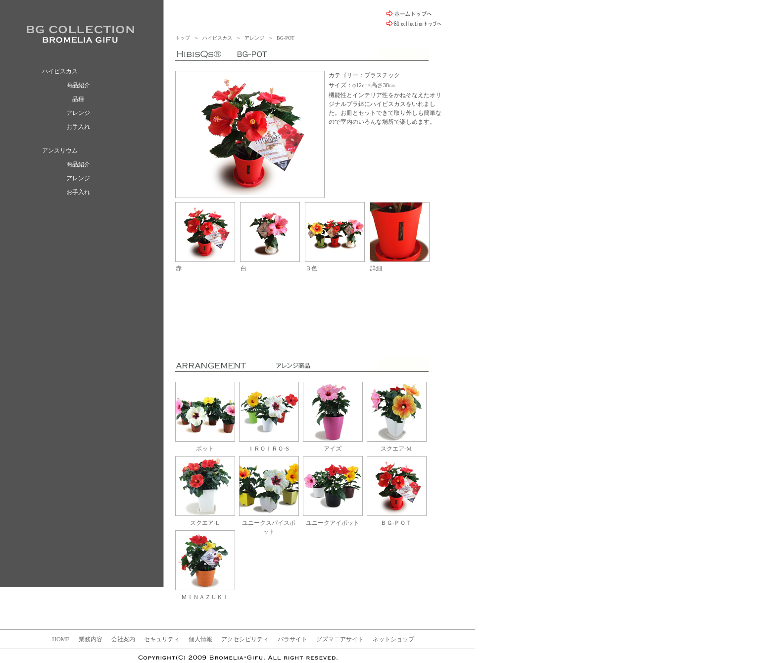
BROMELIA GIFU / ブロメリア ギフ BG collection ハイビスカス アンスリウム (80, 34)
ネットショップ (393, 639)
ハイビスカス (217, 38)
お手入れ (78, 126)
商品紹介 (78, 85)
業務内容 (90, 639)
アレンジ (78, 112)
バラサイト (292, 639)
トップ (182, 38)
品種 (78, 99)
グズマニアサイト (340, 639)
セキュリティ (162, 639)
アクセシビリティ (245, 639)
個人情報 (200, 639)
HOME (60, 639)
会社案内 (123, 639)
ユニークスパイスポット (269, 522)
